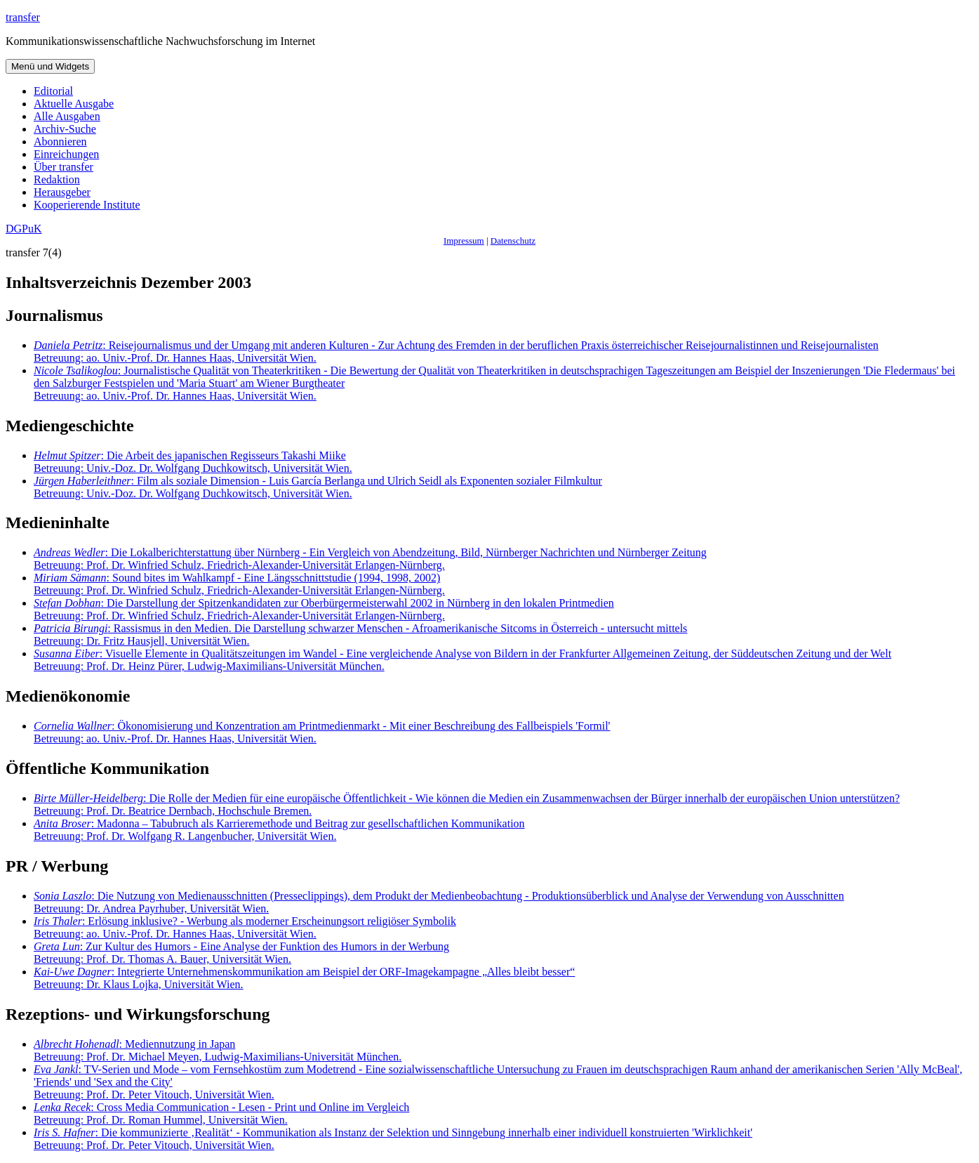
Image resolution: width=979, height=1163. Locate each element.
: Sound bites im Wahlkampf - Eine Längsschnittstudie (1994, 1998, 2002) (239, 584)
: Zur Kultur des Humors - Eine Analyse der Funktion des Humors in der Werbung (241, 952)
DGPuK (24, 229)
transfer (23, 17)
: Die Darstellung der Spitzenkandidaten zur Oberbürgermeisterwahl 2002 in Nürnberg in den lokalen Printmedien (324, 609)
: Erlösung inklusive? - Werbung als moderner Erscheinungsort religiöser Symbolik (245, 927)
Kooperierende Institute (87, 205)
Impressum (464, 240)
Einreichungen (66, 154)
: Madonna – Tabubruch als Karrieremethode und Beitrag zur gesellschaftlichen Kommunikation (279, 829)
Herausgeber (62, 192)
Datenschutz (513, 240)
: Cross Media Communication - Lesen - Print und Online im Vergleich (221, 1113)
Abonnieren (60, 141)
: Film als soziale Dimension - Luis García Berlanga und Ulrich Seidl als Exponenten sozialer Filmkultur (318, 487)
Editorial (53, 91)
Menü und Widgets (50, 66)
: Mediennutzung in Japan (217, 1050)
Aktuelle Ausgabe (74, 104)
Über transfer (63, 167)
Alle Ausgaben (67, 116)
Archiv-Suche (65, 129)
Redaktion (57, 179)
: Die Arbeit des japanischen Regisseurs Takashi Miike (193, 461)
